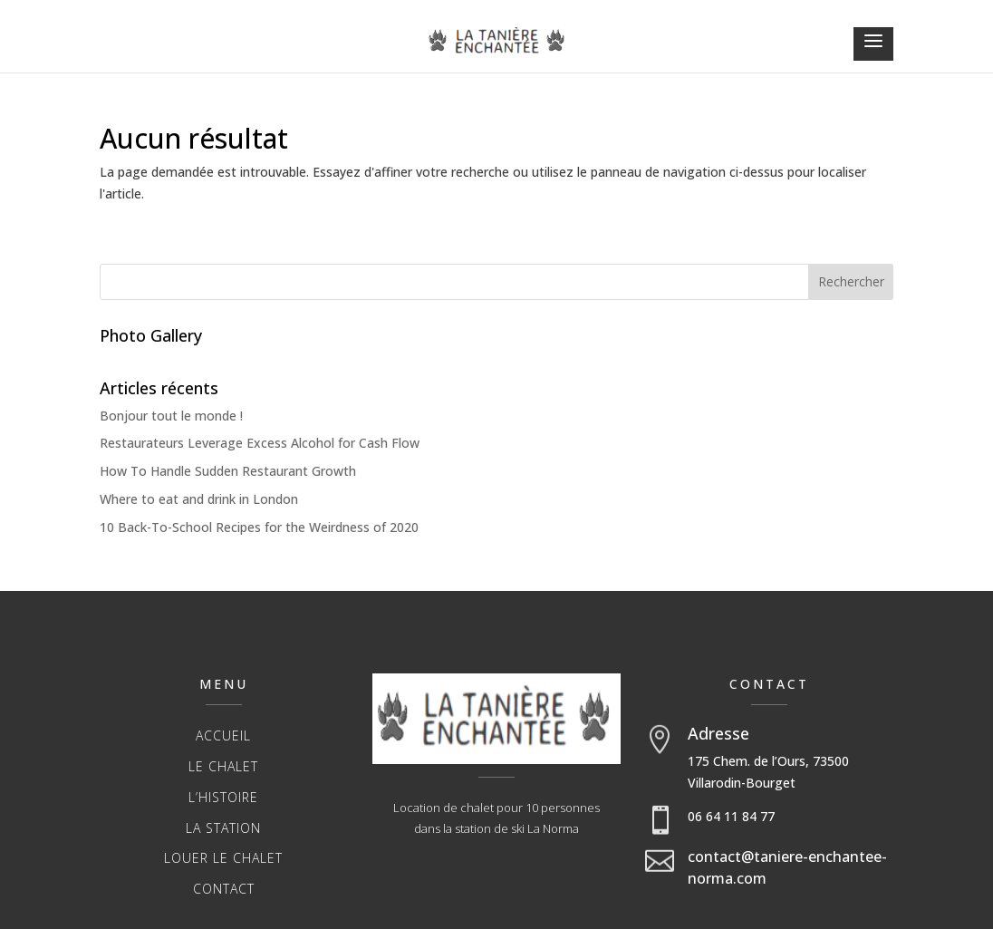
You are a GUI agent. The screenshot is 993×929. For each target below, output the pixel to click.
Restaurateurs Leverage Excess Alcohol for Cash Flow (259, 442)
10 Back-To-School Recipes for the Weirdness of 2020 (259, 527)
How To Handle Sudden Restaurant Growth (228, 470)
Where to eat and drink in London (199, 499)
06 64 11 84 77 (731, 816)
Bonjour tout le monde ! (171, 415)
